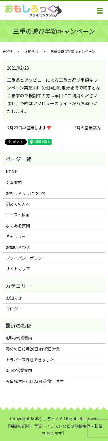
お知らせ (31, 51)
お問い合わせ (18, 247)
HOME (7, 51)
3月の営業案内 (87, 128)
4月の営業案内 (19, 338)
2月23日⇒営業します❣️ (29, 128)
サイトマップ (18, 268)
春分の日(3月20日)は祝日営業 (33, 349)
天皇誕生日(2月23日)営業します (35, 381)
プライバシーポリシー (26, 258)
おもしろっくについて (26, 193)
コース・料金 (18, 214)
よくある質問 (18, 225)
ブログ (12, 309)
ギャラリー (16, 236)
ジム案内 (14, 182)
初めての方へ (18, 204)
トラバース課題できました (30, 359)
